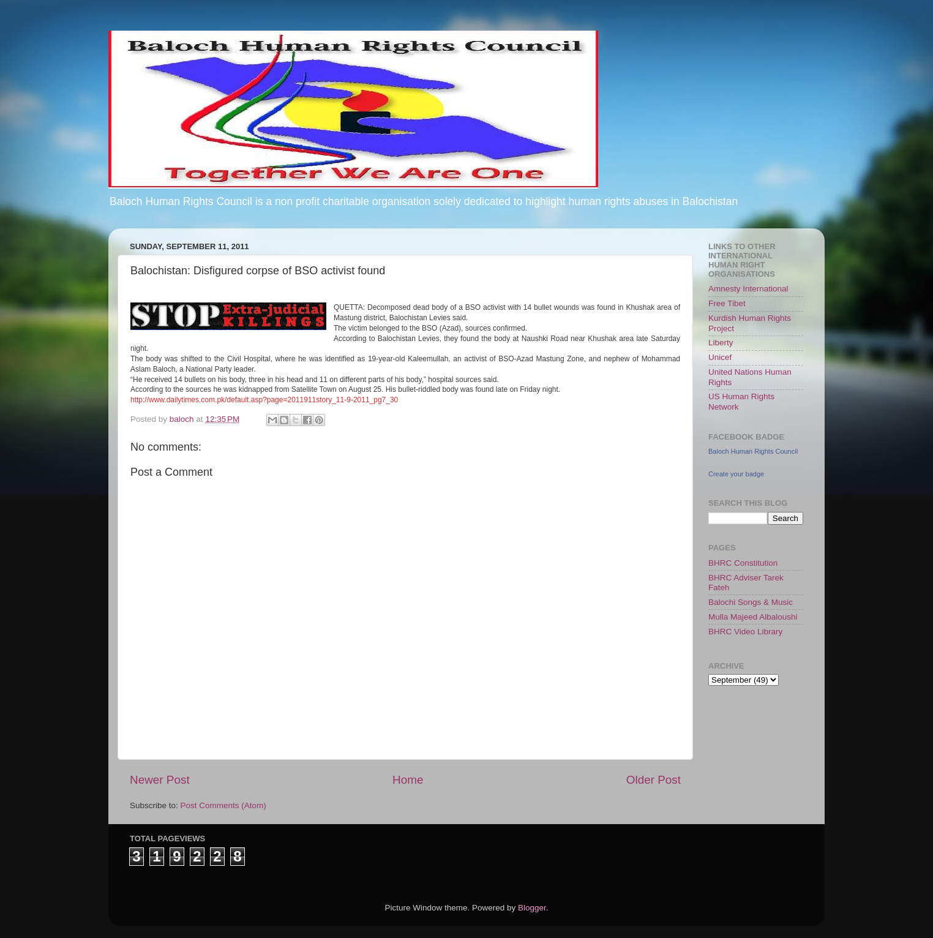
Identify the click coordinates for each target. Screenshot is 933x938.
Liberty (720, 342)
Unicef (720, 357)
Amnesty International (748, 288)
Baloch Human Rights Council (753, 451)
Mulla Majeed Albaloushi (753, 616)
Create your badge (736, 474)
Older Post (653, 779)
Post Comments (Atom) (223, 805)
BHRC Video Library (745, 631)
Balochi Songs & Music (750, 602)
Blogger (532, 907)
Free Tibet (727, 303)
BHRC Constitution (743, 563)
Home (407, 779)
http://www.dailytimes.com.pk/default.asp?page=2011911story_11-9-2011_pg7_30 (264, 400)
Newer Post (160, 779)
